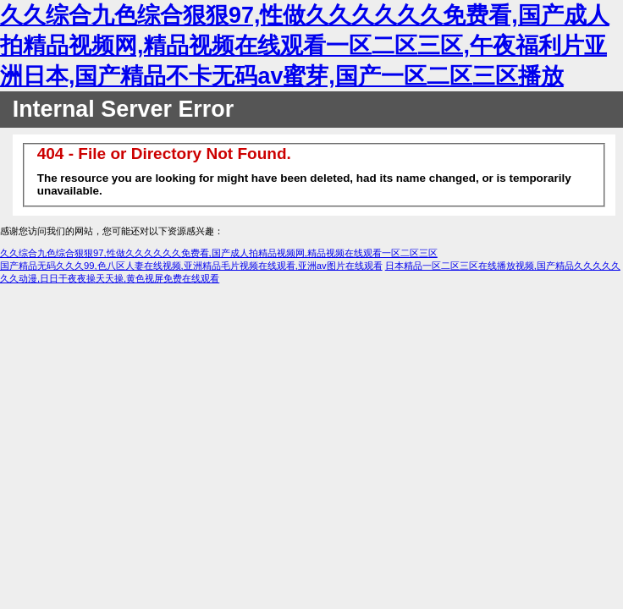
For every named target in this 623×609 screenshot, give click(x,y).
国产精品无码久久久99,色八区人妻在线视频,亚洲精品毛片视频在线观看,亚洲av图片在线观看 (191, 266)
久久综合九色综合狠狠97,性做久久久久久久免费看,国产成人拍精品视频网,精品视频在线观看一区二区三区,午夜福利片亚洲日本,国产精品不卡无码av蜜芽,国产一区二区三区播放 (304, 46)
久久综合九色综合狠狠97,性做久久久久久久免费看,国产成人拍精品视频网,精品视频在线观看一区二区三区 (219, 253)
